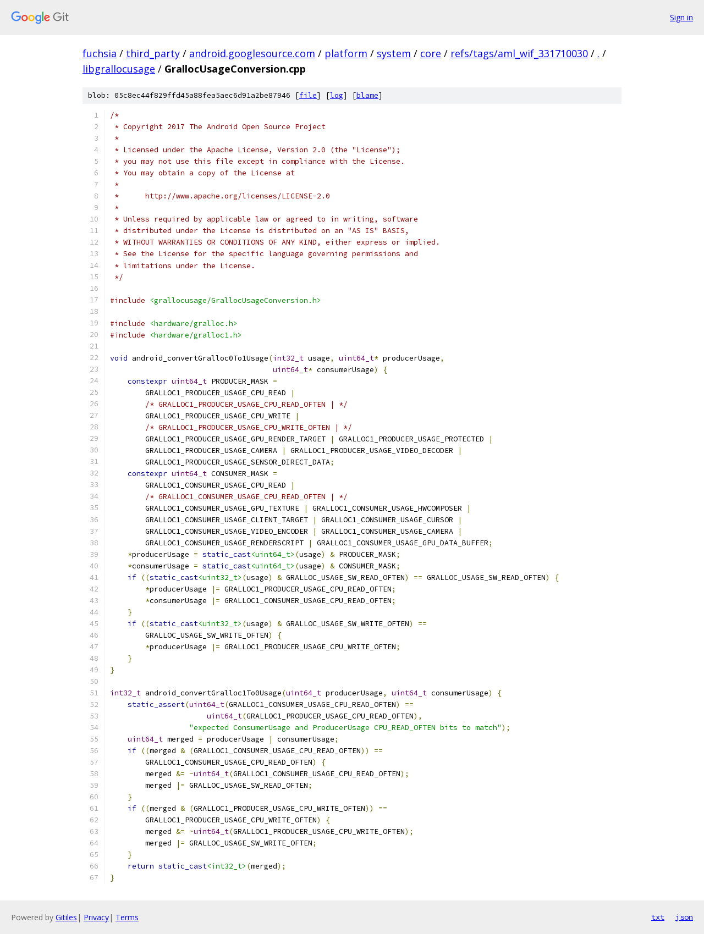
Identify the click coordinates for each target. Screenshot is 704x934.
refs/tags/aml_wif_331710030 (519, 53)
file (308, 95)
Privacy (96, 917)
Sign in (681, 17)
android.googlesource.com (252, 53)
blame (367, 95)
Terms (127, 917)
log (336, 95)
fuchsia (99, 53)
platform (345, 53)
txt (657, 917)
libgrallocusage (118, 68)
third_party (153, 53)
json (684, 917)
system (394, 53)
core (430, 53)
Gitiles (66, 917)
